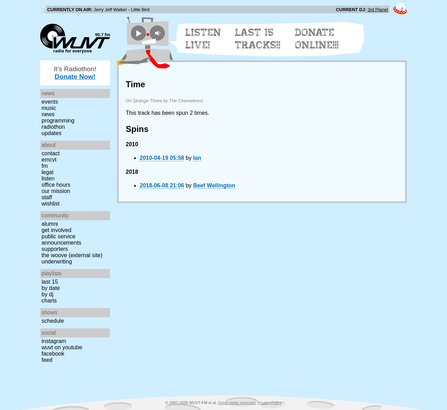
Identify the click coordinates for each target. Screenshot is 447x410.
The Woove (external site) (72, 255)
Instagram (54, 341)
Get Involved (56, 230)
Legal (47, 172)
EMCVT (49, 160)
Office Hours (56, 185)
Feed (47, 360)
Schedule (53, 321)
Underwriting (57, 261)
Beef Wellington (214, 185)
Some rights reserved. (237, 403)
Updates (51, 133)
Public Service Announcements (61, 239)
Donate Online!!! (317, 38)
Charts (49, 301)
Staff (47, 197)
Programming (58, 121)
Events (50, 102)
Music (49, 108)
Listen (48, 178)
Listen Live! (203, 38)
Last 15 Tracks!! (258, 38)
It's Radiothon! (75, 72)
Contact (51, 153)
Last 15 (50, 282)
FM (45, 166)
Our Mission (56, 191)
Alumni (50, 224)
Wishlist (51, 204)
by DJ (47, 294)
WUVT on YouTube (62, 347)
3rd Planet (378, 9)
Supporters (55, 249)
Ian (197, 158)
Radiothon (53, 127)
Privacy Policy (269, 403)
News (48, 114)
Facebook (53, 354)
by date (51, 288)
